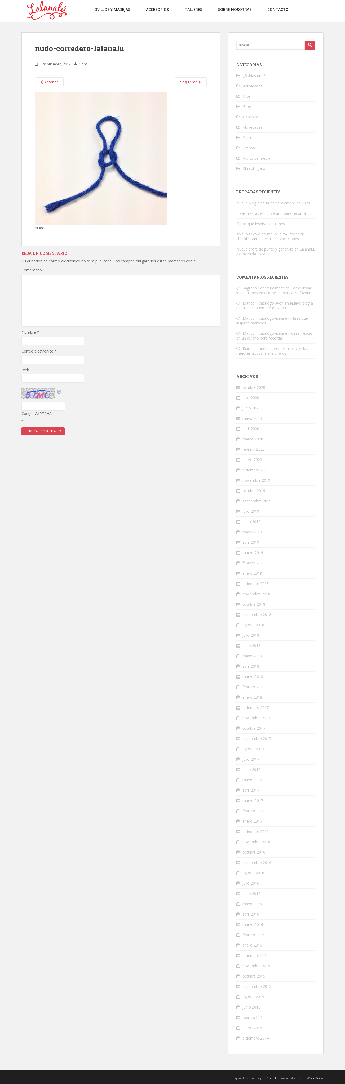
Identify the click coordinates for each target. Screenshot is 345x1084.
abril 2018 (250, 666)
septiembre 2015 (256, 986)
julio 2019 (250, 511)
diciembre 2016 (255, 831)
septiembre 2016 (256, 862)
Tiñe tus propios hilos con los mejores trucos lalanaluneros (272, 351)
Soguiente (190, 81)
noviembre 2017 (256, 717)
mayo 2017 (252, 779)
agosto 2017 (253, 748)
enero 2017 (252, 821)
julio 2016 (250, 883)
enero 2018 (252, 697)
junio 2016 (251, 893)
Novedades (253, 127)
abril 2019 (250, 542)
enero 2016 (252, 945)
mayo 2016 (252, 903)
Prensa (249, 147)
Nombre (30, 332)
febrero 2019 (253, 562)
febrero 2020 (253, 449)
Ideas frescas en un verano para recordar (271, 213)
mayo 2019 (252, 531)
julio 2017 (250, 759)
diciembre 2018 (255, 583)
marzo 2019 (252, 552)
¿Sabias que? (254, 75)
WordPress (315, 1078)
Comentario (31, 270)
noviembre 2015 (256, 965)
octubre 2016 (253, 852)
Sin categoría (254, 168)
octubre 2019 (253, 490)
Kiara (83, 63)
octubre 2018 (253, 604)
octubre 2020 (253, 387)
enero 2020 (252, 459)
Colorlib (273, 1078)
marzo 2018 (252, 676)
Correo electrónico (39, 351)
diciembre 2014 (255, 1038)
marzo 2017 (252, 800)
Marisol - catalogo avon (263, 303)
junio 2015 (251, 1007)
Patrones (251, 137)
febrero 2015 (253, 1017)
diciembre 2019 (255, 469)
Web (25, 369)
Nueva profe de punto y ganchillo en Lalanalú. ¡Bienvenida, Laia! (275, 251)
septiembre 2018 (256, 614)
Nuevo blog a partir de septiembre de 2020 (273, 203)
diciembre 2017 (255, 707)
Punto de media (256, 158)
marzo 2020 (252, 438)
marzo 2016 (252, 924)
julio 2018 (250, 635)
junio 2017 (251, 769)
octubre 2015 (253, 976)
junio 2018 (251, 645)
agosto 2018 (253, 624)
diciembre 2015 (255, 955)
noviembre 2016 (256, 841)
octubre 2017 (253, 728)
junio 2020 (251, 408)
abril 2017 (250, 790)
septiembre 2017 (256, 738)
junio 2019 (251, 521)
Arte (246, 96)
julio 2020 (250, 397)
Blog (247, 106)
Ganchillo (251, 116)
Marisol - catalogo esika (263, 318)
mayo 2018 (252, 655)
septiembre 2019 (256, 500)
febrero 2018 (253, 686)
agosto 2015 (253, 996)
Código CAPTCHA (36, 413)
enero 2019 (252, 573)
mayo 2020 (252, 418)
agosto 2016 (253, 872)
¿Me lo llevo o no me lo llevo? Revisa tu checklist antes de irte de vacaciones (270, 236)
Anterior (49, 81)
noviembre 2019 (256, 480)
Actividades (252, 85)
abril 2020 (250, 428)
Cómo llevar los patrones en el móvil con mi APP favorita (274, 290)
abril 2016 (250, 914)
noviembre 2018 (256, 593)
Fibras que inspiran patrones (260, 223)
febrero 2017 (253, 810)
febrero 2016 (253, 934)
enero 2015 (252, 1027)
